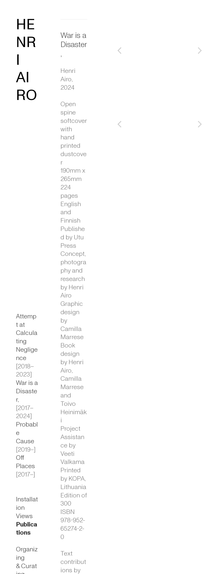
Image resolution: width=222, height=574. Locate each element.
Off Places (25, 462)
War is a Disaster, (27, 391)
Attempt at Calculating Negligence (27, 337)
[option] (159, 50)
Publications (26, 528)
